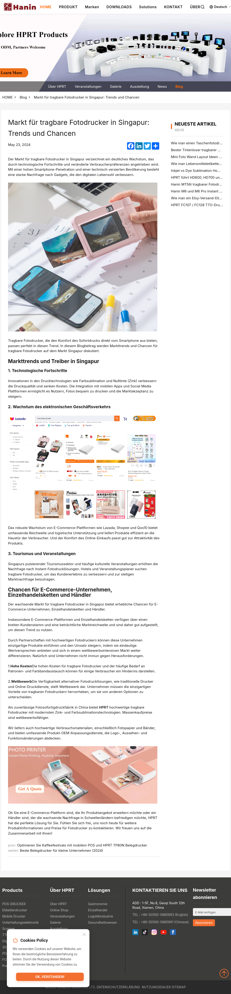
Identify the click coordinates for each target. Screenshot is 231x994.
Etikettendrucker (14, 910)
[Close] (84, 935)
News (162, 86)
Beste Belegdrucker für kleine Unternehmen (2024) (61, 850)
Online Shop (59, 910)
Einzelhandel (97, 910)
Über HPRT (57, 86)
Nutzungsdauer (156, 987)
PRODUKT (68, 7)
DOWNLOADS (119, 7)
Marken (92, 7)
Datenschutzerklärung (118, 987)
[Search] (202, 7)
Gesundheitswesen (102, 922)
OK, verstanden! (50, 977)
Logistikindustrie (100, 916)
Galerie (115, 86)
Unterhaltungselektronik (20, 922)
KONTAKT (173, 7)
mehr (179, 130)
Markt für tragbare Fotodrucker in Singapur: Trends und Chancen (86, 97)
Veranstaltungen (88, 86)
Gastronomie (97, 904)
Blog (179, 86)
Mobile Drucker (13, 916)
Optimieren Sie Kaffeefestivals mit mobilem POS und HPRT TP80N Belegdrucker (82, 845)
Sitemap (179, 987)
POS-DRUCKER (14, 904)
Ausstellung (139, 86)
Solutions (148, 7)
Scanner (8, 929)
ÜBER (195, 7)
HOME (46, 7)
